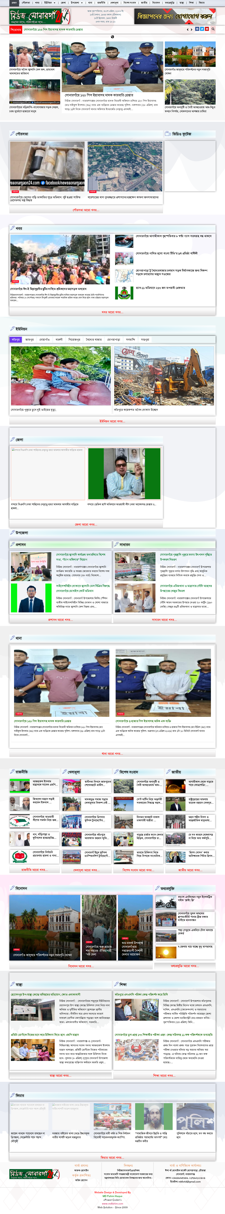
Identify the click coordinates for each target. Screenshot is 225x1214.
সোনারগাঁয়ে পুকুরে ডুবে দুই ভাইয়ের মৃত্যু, (33, 409)
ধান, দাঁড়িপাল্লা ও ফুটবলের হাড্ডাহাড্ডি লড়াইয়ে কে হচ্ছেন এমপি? (43, 839)
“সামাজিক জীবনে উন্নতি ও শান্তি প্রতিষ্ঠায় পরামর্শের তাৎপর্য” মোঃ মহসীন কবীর (193, 1136)
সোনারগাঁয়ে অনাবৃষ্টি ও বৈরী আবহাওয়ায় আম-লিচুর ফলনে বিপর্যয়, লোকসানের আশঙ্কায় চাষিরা (190, 109)
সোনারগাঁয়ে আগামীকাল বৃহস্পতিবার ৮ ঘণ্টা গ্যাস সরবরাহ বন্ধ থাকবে (173, 236)
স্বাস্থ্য (19, 984)
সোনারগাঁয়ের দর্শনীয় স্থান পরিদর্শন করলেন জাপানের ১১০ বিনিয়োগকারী (97, 948)
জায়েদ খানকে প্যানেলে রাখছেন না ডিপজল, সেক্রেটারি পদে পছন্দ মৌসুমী (69, 1136)
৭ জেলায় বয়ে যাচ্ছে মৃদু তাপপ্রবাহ (195, 946)
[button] (191, 29)
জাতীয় (176, 771)
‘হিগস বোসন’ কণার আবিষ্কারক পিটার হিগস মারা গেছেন (200, 855)
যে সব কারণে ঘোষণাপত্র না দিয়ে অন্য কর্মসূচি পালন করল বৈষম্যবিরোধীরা (201, 839)
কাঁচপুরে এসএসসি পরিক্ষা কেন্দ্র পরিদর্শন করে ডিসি (141, 994)
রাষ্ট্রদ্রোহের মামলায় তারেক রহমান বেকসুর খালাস (200, 802)
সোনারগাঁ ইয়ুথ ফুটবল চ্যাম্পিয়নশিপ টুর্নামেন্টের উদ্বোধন (97, 855)
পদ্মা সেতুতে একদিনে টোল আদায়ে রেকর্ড (195, 931)
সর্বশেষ (15, 191)
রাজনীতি (22, 771)
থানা (19, 637)
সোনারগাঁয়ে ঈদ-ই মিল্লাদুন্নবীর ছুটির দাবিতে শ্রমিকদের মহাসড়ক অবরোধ (48, 289)
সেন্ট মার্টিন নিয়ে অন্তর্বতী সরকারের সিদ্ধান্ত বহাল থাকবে (149, 802)
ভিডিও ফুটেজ (181, 134)
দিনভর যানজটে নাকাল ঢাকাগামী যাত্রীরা (148, 818)
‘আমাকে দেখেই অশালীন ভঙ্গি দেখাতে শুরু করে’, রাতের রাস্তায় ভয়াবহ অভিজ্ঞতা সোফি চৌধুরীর (135, 946)
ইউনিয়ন (21, 329)
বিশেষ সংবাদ (129, 771)
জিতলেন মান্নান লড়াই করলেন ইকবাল (43, 800)
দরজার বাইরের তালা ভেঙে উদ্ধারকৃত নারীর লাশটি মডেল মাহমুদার (112, 1135)
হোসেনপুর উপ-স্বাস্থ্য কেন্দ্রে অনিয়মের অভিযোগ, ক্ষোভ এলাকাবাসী (45, 994)
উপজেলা (22, 532)
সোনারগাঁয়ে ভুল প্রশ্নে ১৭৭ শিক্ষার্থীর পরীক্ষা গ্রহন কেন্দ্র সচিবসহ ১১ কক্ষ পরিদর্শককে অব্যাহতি (163, 1034)
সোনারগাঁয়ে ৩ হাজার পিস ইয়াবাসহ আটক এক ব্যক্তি (143, 720)
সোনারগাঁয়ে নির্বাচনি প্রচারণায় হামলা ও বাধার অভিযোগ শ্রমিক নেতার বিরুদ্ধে (45, 857)
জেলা (19, 439)
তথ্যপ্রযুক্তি (167, 888)
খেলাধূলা (74, 771)
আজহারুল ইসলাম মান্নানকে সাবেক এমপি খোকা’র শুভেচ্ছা (44, 784)
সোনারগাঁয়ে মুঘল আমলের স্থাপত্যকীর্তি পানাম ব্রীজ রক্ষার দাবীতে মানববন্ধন (193, 916)
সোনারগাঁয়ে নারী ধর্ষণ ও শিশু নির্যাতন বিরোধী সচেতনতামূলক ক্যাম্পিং (153, 1135)
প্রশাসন (21, 544)
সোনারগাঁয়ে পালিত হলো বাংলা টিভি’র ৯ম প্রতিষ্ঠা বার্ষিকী (167, 253)
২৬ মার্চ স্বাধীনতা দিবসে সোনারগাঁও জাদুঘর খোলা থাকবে (44, 954)
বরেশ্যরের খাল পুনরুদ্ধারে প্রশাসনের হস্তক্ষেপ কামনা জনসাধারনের (123, 197)
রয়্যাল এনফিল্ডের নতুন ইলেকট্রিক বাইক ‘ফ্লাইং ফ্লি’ (195, 898)
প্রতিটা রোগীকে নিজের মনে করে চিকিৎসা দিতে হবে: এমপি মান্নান (45, 1034)
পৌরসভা (22, 134)
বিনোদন (21, 888)
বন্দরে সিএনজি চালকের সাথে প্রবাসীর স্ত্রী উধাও (34, 504)
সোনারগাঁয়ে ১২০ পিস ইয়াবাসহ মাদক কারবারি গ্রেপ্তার (99, 95)
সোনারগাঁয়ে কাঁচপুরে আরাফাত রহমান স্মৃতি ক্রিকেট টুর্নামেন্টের (96, 837)
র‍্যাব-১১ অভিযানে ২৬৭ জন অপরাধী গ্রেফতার (160, 288)
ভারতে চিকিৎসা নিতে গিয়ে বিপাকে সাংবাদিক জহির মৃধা (148, 855)
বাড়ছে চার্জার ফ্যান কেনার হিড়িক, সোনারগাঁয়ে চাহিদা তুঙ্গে (150, 837)
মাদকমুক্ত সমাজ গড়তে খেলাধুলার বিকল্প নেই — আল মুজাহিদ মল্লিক (98, 802)
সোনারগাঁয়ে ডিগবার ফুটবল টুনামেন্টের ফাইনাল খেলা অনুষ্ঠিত (96, 820)
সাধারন (125, 544)
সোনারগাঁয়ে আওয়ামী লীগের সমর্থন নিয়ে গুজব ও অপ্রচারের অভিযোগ (45, 819)
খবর (19, 228)
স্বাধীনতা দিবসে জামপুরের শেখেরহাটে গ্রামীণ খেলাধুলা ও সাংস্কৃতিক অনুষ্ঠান (98, 786)
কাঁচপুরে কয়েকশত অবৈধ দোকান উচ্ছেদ (136, 409)
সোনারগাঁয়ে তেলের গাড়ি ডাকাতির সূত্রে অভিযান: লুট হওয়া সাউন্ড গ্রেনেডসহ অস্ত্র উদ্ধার (45, 198)
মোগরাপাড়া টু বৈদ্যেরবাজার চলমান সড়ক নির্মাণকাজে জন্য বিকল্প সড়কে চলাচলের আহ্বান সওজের (171, 272)
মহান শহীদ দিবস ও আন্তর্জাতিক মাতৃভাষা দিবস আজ (199, 820)
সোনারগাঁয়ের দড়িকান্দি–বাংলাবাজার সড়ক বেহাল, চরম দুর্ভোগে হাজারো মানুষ (34, 109)
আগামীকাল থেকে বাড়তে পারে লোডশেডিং (201, 782)
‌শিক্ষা (123, 984)
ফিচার (20, 1095)
